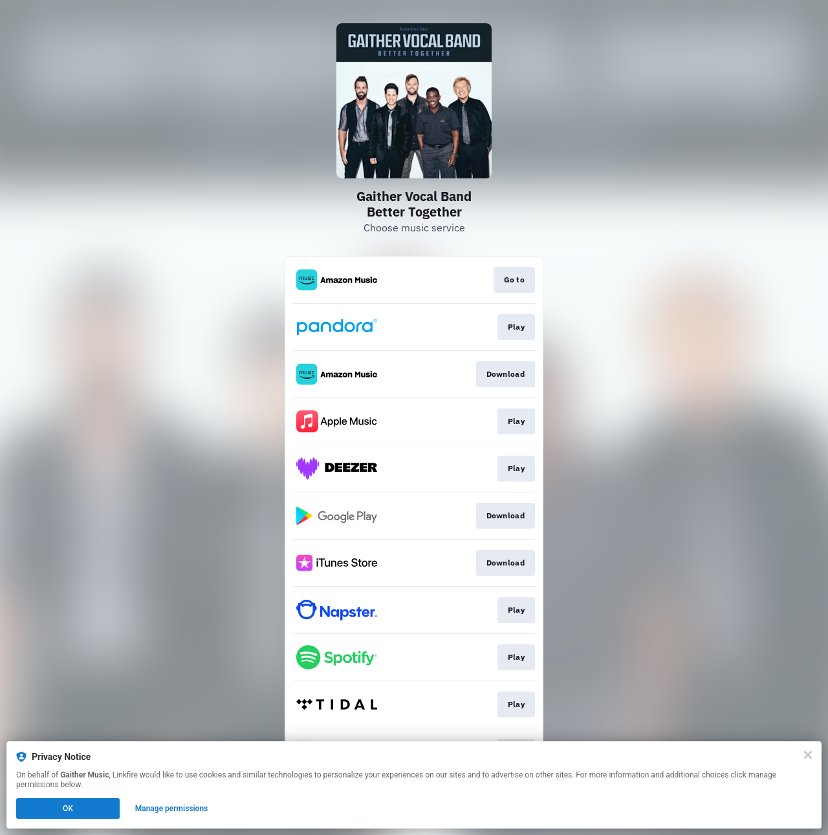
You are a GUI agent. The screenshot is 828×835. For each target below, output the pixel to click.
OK (68, 808)
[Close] (808, 755)
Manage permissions (171, 808)
